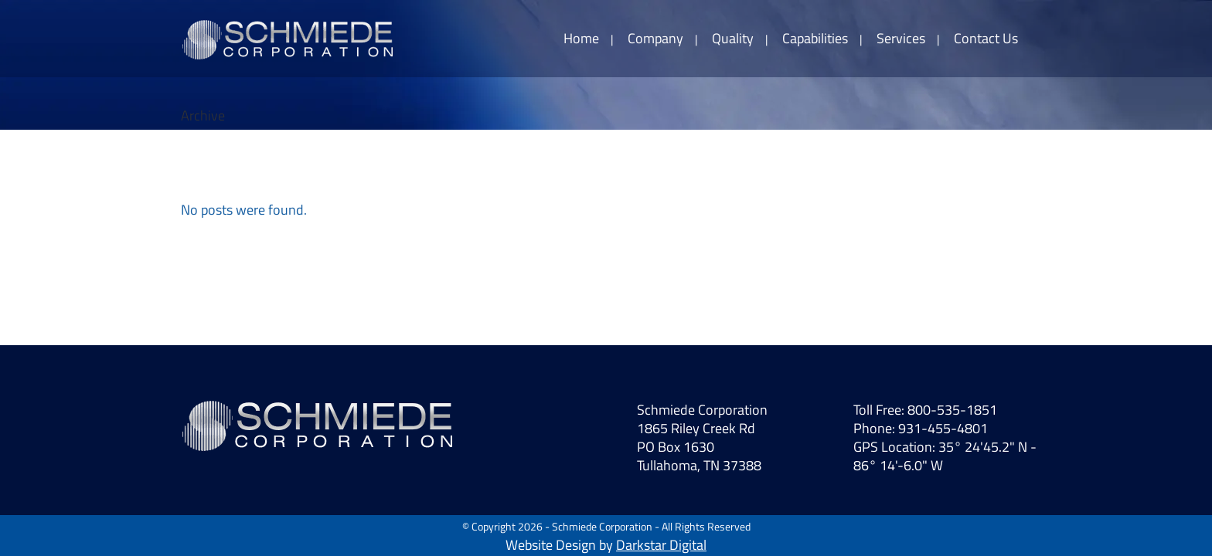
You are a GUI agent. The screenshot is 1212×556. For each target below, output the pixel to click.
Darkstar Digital (661, 544)
